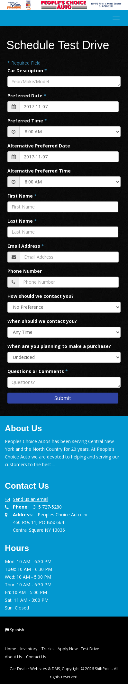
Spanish (17, 630)
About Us (13, 657)
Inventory (28, 649)
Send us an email (30, 499)
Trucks (47, 649)
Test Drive (90, 649)
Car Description (27, 70)
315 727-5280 (47, 507)
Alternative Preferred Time (39, 171)
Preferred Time (27, 121)
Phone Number (24, 271)
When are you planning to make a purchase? (59, 346)
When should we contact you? (42, 321)
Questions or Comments (37, 371)
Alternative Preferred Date (38, 146)
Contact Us (36, 657)
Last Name (22, 221)
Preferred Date (26, 96)
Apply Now (68, 649)
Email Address (25, 246)
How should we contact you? (40, 296)
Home (10, 649)
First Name (22, 196)
